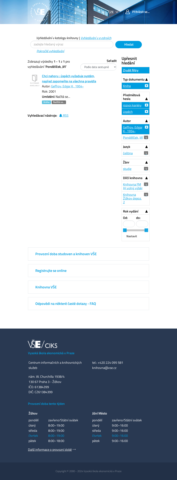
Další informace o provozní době (50, 449)
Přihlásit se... (137, 11)
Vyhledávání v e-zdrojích (96, 38)
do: (138, 218)
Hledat (128, 44)
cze (111, 12)
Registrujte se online (51, 270)
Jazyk (126, 146)
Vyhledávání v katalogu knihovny (57, 38)
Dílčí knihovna (132, 177)
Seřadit (112, 60)
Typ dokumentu (134, 79)
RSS (64, 115)
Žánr (126, 162)
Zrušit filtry (130, 70)
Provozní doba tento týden (46, 403)
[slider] (125, 230)
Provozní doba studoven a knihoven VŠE (66, 254)
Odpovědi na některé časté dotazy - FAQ (65, 303)
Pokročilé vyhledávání (50, 51)
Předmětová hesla (131, 97)
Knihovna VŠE (46, 287)
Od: (125, 218)
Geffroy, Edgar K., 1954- (67, 86)
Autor (127, 120)
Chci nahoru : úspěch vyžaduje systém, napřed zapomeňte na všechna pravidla (69, 79)
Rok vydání (130, 211)
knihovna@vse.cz (104, 367)
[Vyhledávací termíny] (71, 44)
